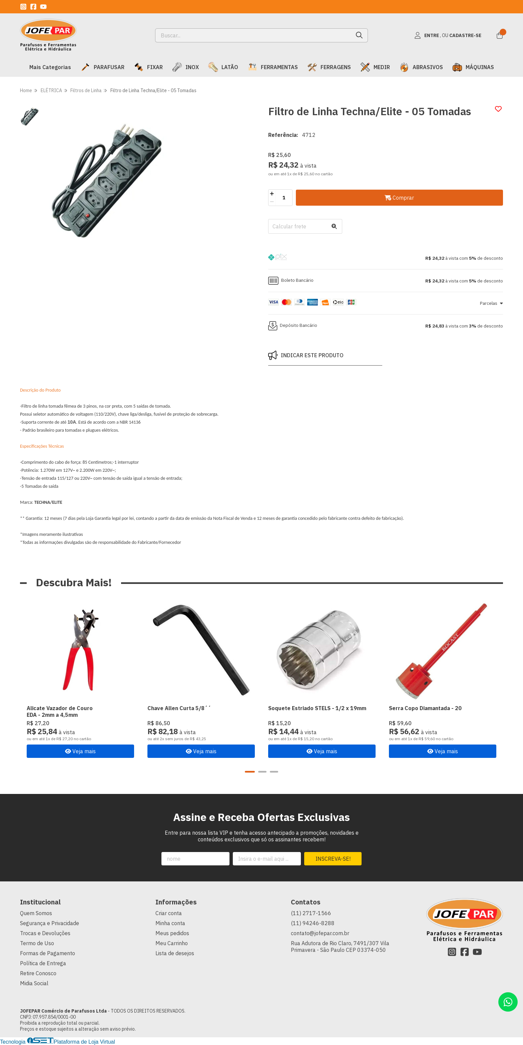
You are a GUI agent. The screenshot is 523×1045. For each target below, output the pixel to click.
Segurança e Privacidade (49, 923)
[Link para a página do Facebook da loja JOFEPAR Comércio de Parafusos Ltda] (33, 6)
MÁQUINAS (473, 67)
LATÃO (223, 67)
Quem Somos (36, 913)
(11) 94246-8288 (313, 923)
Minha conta (170, 923)
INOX (185, 67)
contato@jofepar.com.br (320, 933)
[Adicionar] (272, 194)
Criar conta (168, 913)
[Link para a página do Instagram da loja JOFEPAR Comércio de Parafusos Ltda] (23, 6)
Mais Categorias (50, 67)
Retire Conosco (38, 973)
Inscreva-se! (333, 858)
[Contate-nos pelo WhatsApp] (508, 1002)
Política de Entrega (43, 963)
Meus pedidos (172, 933)
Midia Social (34, 983)
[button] (385, 258)
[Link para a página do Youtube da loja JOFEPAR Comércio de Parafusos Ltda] (43, 6)
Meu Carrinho (171, 943)
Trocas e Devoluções (45, 933)
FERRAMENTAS (272, 67)
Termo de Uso (37, 943)
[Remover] (272, 202)
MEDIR (375, 67)
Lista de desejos (174, 953)
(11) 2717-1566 (311, 913)
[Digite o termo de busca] (253, 35)
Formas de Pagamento (47, 953)
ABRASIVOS (421, 67)
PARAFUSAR (102, 67)
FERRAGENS (329, 67)
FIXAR (148, 67)
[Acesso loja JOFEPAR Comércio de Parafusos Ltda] (448, 35)
